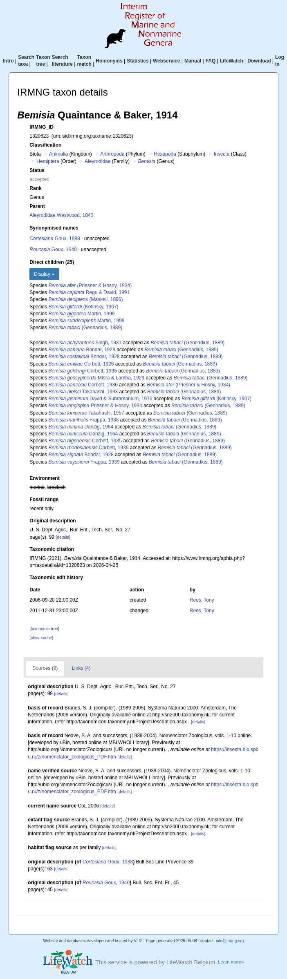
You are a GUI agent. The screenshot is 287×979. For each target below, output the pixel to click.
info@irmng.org (230, 941)
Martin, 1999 (81, 314)
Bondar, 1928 (81, 349)
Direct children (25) (51, 262)
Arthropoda (112, 154)
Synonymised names (53, 228)
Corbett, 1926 (81, 364)
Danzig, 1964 (80, 427)
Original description (52, 521)
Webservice (166, 61)
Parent (37, 206)
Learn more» (231, 961)
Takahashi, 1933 (83, 392)
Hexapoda (165, 154)
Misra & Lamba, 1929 (96, 378)
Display (44, 274)
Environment (44, 478)
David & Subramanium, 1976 (100, 398)
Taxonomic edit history (56, 577)
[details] (63, 537)
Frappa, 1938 (83, 420)
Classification (45, 145)
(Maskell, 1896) (85, 299)
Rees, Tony (202, 600)
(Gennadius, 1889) (85, 327)
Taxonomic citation (51, 549)
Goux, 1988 (54, 238)
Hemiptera (47, 161)
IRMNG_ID (41, 127)
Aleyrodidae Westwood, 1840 (61, 215)
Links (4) (81, 668)
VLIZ (138, 941)
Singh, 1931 (84, 343)
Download (259, 61)
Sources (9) (45, 668)
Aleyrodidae (97, 161)
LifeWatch (231, 61)
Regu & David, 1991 (89, 292)
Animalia (58, 154)
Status (37, 170)
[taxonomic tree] (44, 629)
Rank (35, 188)
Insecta (222, 154)
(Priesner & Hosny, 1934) (90, 285)
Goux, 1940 (52, 249)
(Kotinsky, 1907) (83, 307)
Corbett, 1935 (82, 371)
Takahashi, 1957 (86, 413)
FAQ (211, 61)
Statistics (137, 61)
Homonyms (109, 61)
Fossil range (43, 499)
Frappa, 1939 (83, 462)
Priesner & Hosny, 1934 (95, 405)
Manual (192, 61)
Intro (8, 61)
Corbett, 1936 (82, 385)
